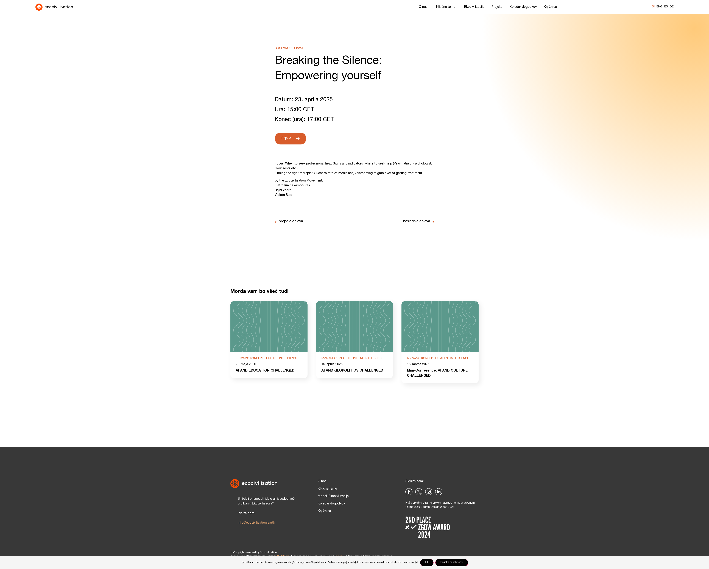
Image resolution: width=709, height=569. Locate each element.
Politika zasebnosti (452, 562)
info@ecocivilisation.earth (256, 523)
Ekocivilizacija (474, 7)
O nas (424, 7)
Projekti (497, 7)
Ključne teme (446, 7)
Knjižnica (551, 7)
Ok (427, 562)
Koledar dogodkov (523, 7)
